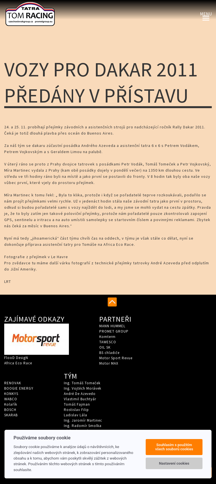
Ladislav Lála (75, 415)
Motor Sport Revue (115, 358)
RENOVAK (12, 383)
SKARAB (11, 415)
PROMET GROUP (114, 331)
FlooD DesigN (16, 357)
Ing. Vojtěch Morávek (82, 388)
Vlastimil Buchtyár (80, 399)
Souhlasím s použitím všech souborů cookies (174, 447)
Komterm (107, 336)
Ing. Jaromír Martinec (83, 420)
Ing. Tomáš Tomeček (82, 383)
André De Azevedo (80, 393)
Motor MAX (108, 363)
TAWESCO (107, 342)
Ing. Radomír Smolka (83, 425)
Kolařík (10, 404)
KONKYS (11, 393)
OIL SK (105, 347)
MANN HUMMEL (112, 326)
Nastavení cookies (174, 463)
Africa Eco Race (18, 363)
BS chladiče (109, 352)
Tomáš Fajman (77, 404)
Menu (206, 14)
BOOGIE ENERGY (18, 388)
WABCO (10, 399)
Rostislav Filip (76, 409)
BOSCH (10, 409)
